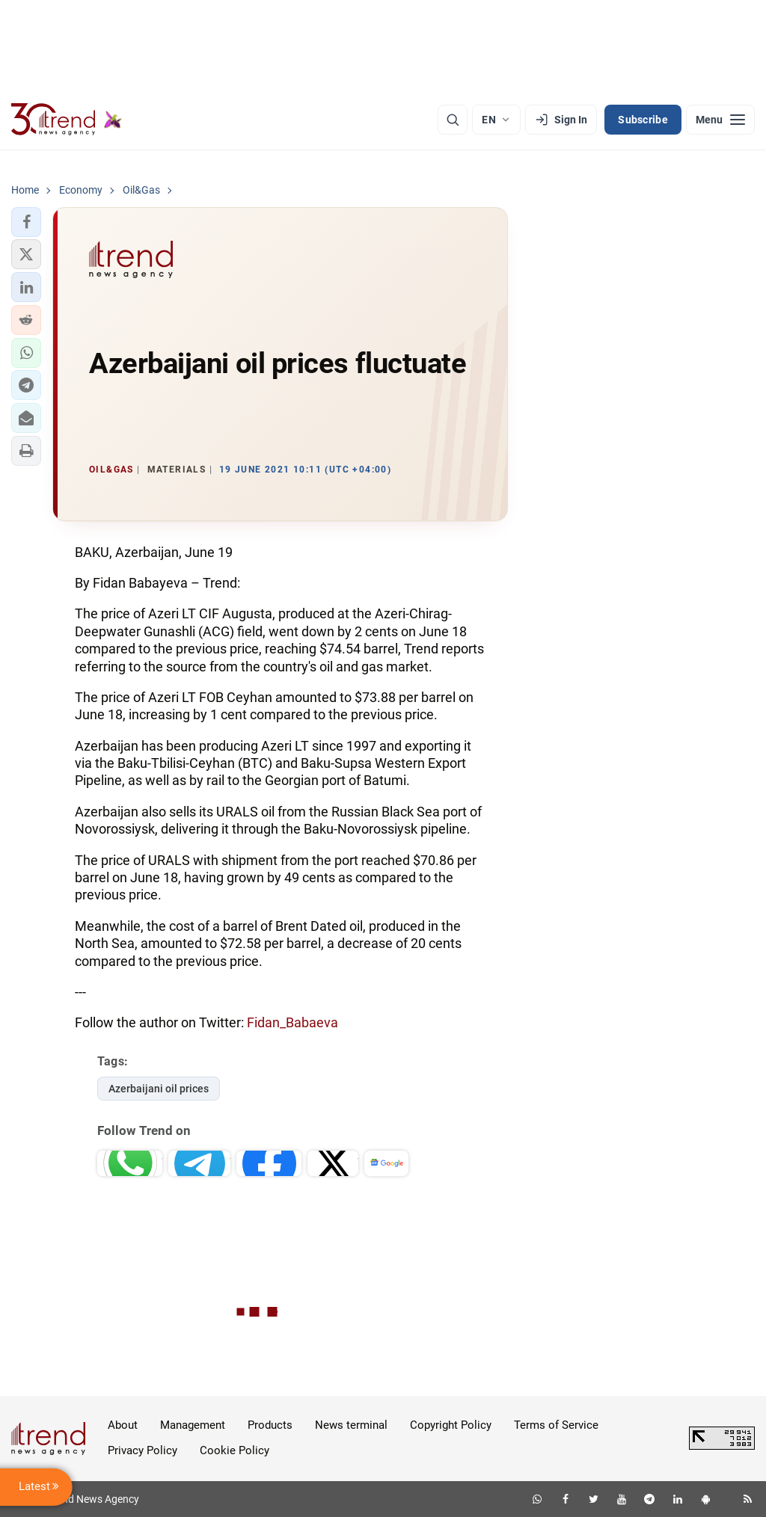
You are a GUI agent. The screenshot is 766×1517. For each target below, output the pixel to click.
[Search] (453, 120)
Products (270, 1425)
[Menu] (720, 120)
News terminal (351, 1425)
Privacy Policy (142, 1450)
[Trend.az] (66, 119)
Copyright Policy (450, 1425)
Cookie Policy (234, 1450)
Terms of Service (556, 1425)
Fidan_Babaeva (292, 1022)
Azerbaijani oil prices (158, 1089)
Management (192, 1425)
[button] (26, 222)
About (123, 1425)
